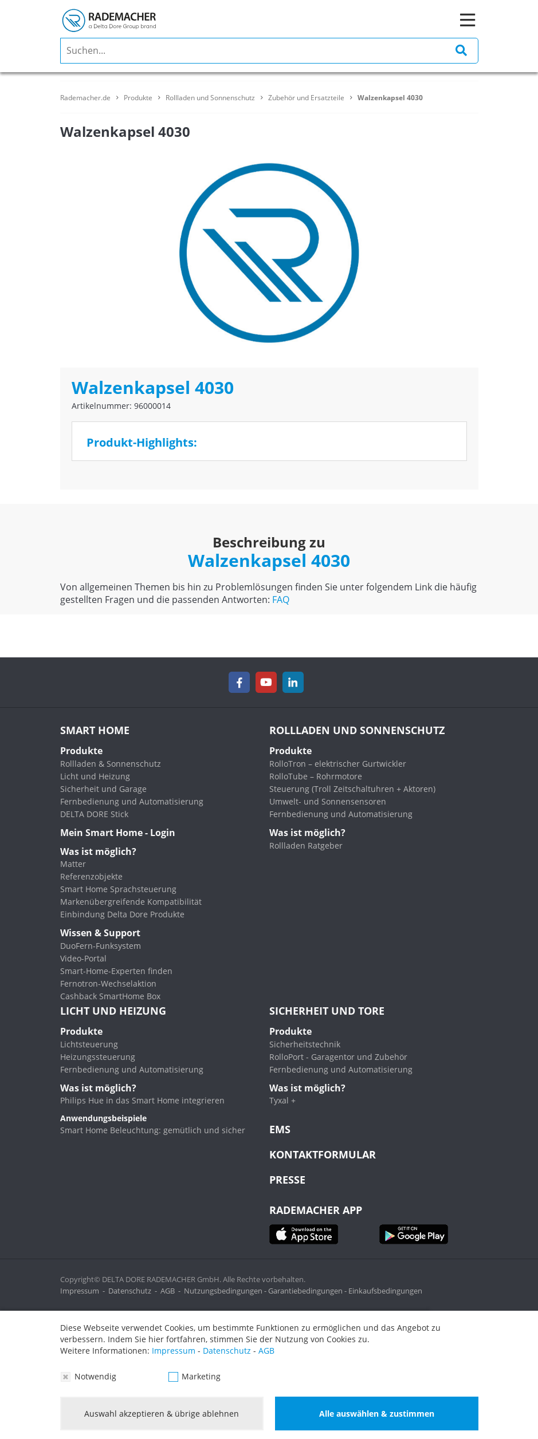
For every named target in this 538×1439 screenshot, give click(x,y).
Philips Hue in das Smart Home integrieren (142, 1100)
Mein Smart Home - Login (117, 832)
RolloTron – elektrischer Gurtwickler (337, 763)
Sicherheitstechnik (304, 1044)
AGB (167, 1291)
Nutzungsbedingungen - (226, 1291)
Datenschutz (129, 1291)
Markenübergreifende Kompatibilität (131, 901)
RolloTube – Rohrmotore (315, 776)
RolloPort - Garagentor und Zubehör (338, 1056)
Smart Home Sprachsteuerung (118, 889)
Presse (287, 1179)
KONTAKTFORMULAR (322, 1154)
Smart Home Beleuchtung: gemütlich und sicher (152, 1130)
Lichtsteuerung (89, 1044)
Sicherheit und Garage (103, 788)
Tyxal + (282, 1100)
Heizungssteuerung (97, 1056)
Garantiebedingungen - (308, 1291)
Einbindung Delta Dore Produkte (122, 914)
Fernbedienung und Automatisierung (131, 801)
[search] (269, 51)
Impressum (79, 1291)
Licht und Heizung (95, 776)
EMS (279, 1129)
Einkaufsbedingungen (385, 1291)
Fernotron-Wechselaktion (108, 983)
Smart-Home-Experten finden (116, 970)
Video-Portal (83, 958)
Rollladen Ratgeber (306, 845)
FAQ (280, 599)
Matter (73, 863)
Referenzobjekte (91, 876)
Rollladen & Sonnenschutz (110, 763)
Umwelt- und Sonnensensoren (327, 801)
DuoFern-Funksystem (100, 945)
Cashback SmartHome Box (110, 996)
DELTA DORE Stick (94, 814)
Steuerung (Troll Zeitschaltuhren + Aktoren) (352, 788)
